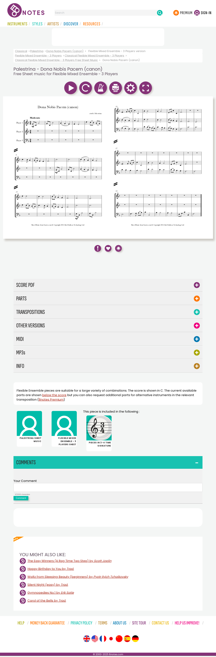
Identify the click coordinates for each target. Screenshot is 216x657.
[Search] (160, 13)
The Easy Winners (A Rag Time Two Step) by (69, 562)
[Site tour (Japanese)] (111, 640)
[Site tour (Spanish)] (127, 640)
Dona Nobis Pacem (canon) (65, 51)
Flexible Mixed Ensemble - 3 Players (38, 55)
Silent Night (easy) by (47, 586)
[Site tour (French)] (103, 640)
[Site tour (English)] (86, 640)
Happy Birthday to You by (50, 570)
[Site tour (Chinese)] (119, 640)
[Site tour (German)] (135, 640)
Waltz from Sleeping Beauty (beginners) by (77, 578)
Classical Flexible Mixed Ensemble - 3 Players (94, 55)
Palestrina (36, 51)
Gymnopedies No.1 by (50, 594)
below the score (54, 395)
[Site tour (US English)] (95, 640)
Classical (21, 51)
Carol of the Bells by (46, 602)
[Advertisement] (108, 36)
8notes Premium (51, 399)
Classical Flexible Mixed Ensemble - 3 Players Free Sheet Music (56, 60)
